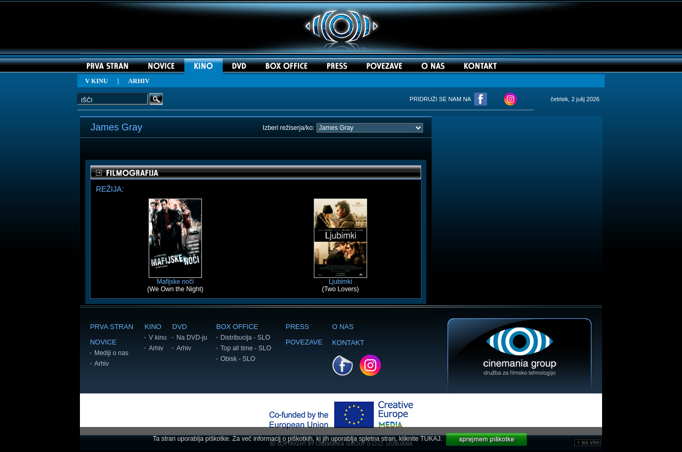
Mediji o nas (111, 353)
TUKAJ (430, 438)
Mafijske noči (175, 278)
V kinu (157, 337)
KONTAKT (348, 343)
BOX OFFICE (237, 327)
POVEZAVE (304, 342)
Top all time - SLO (246, 348)
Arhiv (101, 363)
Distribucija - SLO (245, 337)
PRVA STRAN (111, 327)
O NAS (342, 327)
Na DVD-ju (191, 337)
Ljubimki (340, 278)
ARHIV (139, 81)
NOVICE (103, 342)
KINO (152, 327)
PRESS (297, 327)
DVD (179, 327)
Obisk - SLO (238, 359)
